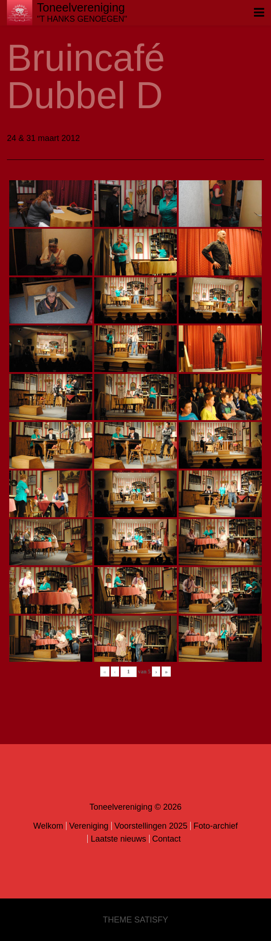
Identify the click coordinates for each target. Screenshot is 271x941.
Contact (166, 838)
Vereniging (88, 826)
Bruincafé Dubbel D (86, 76)
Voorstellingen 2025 (150, 826)
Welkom (48, 826)
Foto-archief (215, 826)
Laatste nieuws (118, 838)
